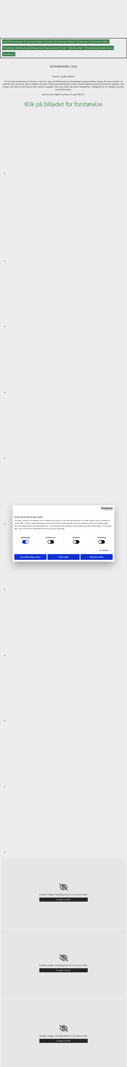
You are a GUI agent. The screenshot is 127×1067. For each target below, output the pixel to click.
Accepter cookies (63, 899)
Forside (6, 41)
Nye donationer (52, 48)
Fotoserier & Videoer (66, 41)
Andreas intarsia (106, 48)
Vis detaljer (103, 550)
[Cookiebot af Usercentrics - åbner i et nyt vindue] (103, 508)
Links (63, 48)
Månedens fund (37, 48)
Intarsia (50, 41)
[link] (63, 887)
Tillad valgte (63, 557)
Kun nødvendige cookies (30, 557)
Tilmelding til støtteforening (15, 48)
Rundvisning (91, 48)
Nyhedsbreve (8, 54)
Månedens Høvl (76, 48)
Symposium (83, 41)
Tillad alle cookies (96, 557)
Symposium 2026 (99, 41)
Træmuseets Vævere (34, 41)
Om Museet (17, 41)
